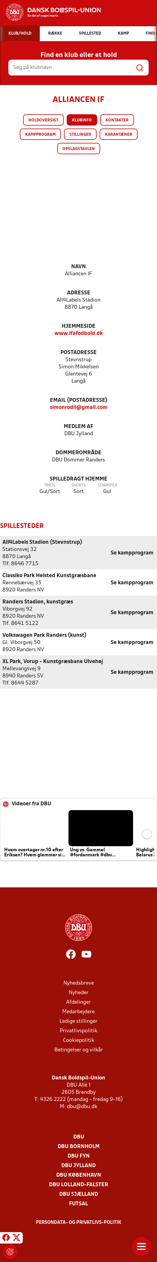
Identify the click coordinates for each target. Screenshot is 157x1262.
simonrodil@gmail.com (78, 407)
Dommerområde (78, 452)
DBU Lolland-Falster (78, 1184)
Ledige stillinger (78, 1021)
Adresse (78, 293)
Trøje (50, 485)
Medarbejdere (78, 1011)
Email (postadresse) (78, 400)
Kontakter (117, 120)
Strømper (107, 485)
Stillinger (80, 135)
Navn (78, 266)
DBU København (78, 1175)
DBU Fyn (79, 1155)
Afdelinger (78, 1002)
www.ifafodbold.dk (78, 333)
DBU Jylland (78, 1165)
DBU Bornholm (79, 1146)
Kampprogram (40, 135)
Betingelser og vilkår (78, 1049)
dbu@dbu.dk (82, 1106)
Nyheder (79, 992)
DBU (78, 1136)
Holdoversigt (43, 120)
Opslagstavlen (79, 149)
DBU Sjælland (78, 1194)
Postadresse (78, 352)
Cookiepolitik (78, 1040)
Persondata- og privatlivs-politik (78, 1222)
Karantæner (118, 135)
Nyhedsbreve (78, 982)
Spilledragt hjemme (78, 479)
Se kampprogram (132, 552)
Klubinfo (82, 120)
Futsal (78, 1203)
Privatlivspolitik (78, 1030)
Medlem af (78, 426)
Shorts (78, 485)
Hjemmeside (78, 326)
